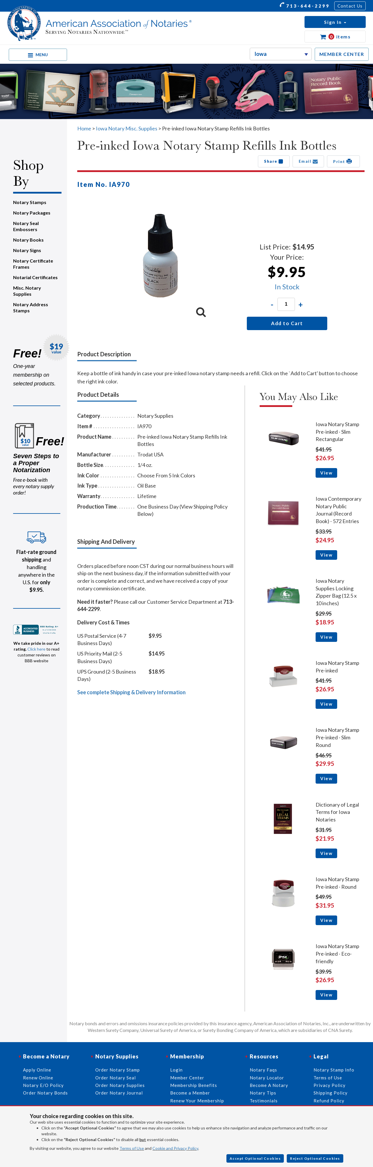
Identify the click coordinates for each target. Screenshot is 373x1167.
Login (176, 1069)
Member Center (187, 1077)
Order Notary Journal (119, 1092)
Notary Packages (31, 212)
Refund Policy (329, 1100)
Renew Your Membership (197, 1100)
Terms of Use (131, 1148)
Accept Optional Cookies (255, 1158)
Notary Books (28, 239)
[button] (335, 22)
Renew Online (38, 1077)
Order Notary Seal (115, 1077)
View (326, 472)
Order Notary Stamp (117, 1069)
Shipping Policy (331, 1092)
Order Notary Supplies (120, 1085)
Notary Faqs (263, 1069)
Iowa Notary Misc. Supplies (126, 128)
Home (84, 128)
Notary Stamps (29, 202)
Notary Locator (267, 1077)
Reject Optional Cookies (315, 1158)
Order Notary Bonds (45, 1092)
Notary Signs (27, 250)
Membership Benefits (193, 1085)
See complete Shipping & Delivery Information (131, 692)
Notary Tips (263, 1092)
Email (308, 161)
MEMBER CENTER (341, 54)
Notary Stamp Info (334, 1069)
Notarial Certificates (35, 277)
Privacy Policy (330, 1085)
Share (274, 161)
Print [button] (343, 161)
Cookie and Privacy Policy (175, 1148)
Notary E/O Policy (43, 1085)
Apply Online (37, 1069)
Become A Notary (269, 1085)
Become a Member (190, 1092)
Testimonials (264, 1100)
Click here (36, 649)
